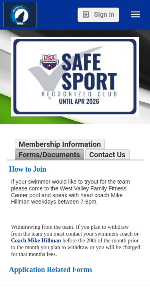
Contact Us (107, 154)
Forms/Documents (49, 154)
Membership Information (60, 144)
